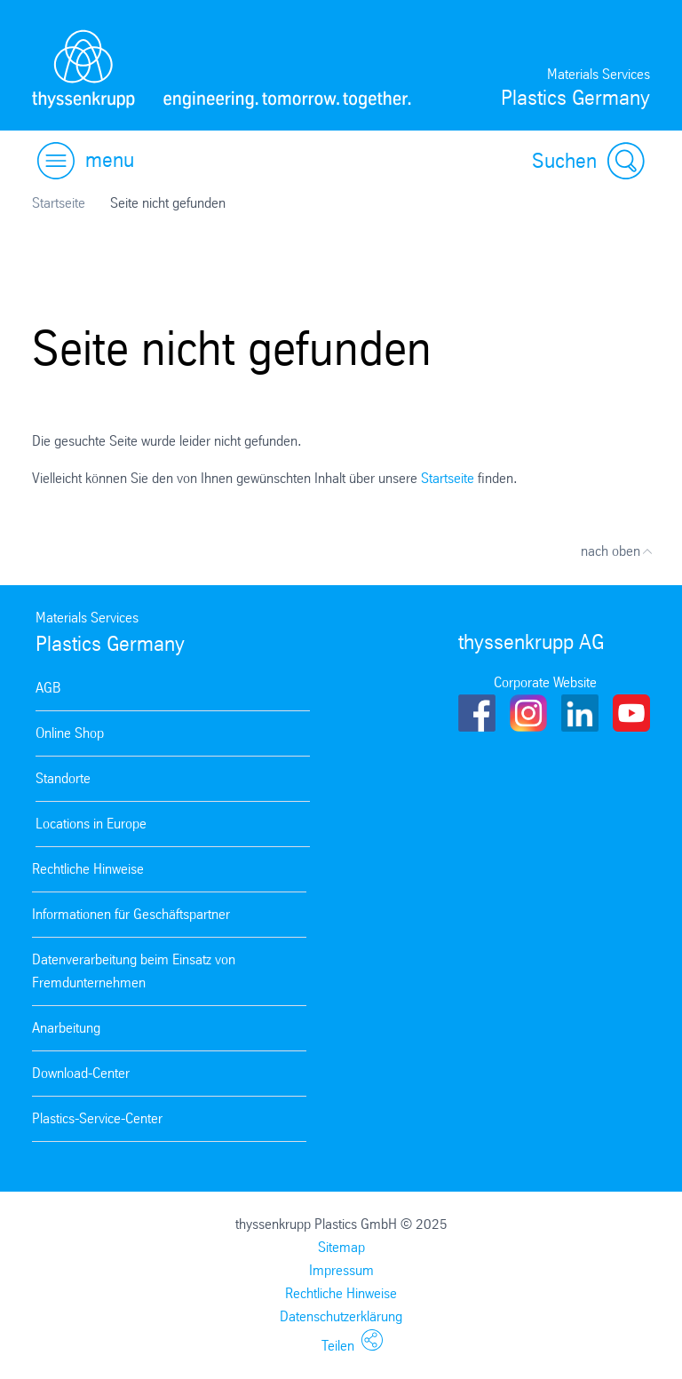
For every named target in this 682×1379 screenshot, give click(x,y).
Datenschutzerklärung (341, 1316)
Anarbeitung (66, 1027)
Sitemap (341, 1247)
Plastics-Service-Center (97, 1118)
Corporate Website (545, 682)
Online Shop (70, 733)
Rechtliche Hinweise (88, 868)
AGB (48, 687)
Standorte (63, 778)
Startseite (58, 202)
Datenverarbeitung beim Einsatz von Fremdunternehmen (133, 971)
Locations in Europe (91, 823)
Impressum (341, 1270)
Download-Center (81, 1073)
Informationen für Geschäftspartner (131, 914)
